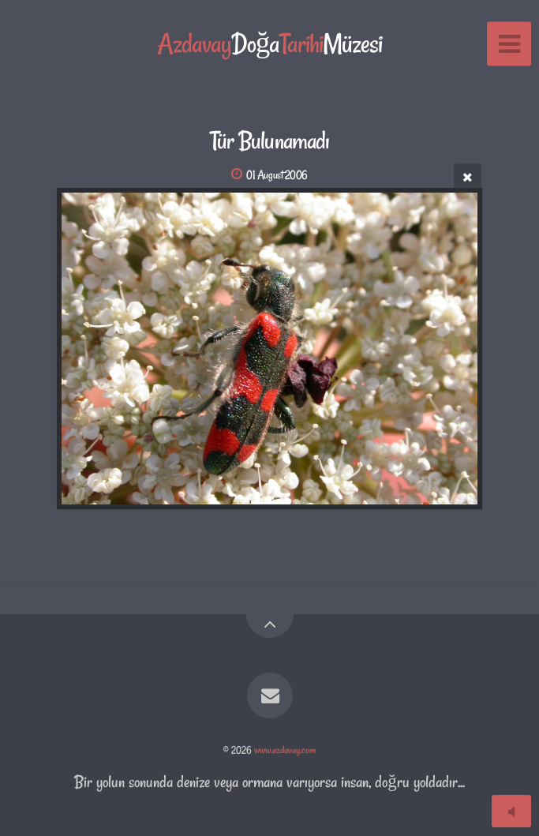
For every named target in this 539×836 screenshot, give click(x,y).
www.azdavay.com (285, 750)
